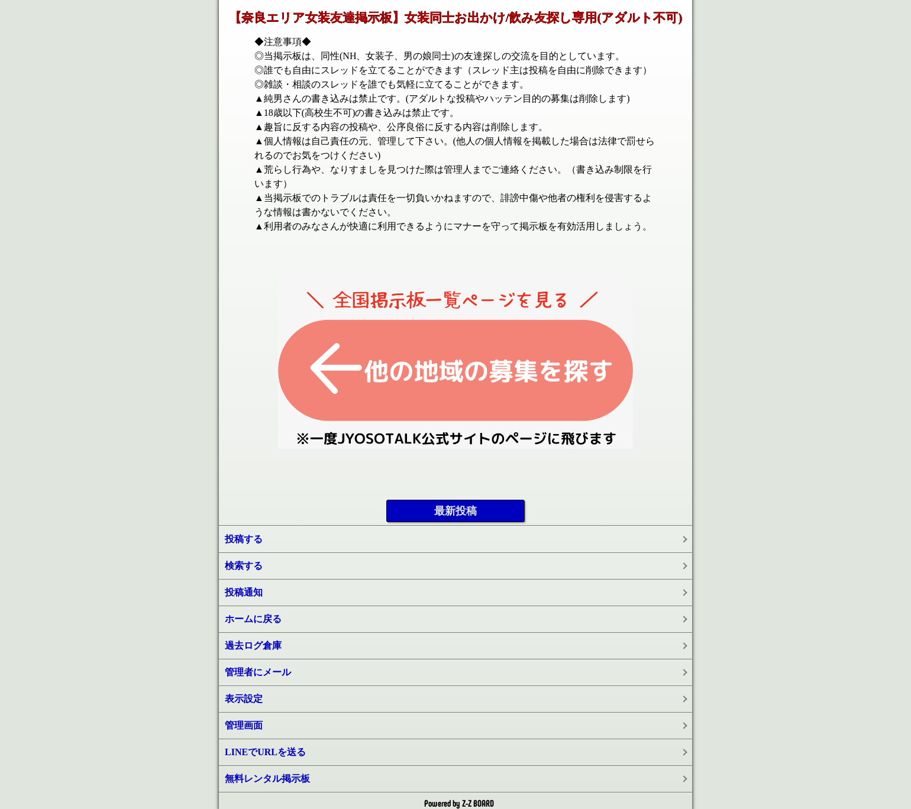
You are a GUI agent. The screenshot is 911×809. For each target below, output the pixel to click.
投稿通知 (244, 592)
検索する (244, 566)
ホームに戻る (253, 619)
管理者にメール (258, 672)
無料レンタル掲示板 (267, 779)
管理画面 (244, 725)
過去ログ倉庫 (253, 645)
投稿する (244, 539)
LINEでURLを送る (265, 752)
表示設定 (244, 699)
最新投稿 (455, 511)
